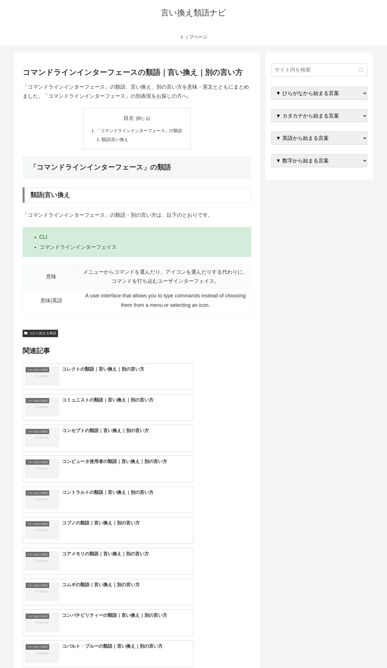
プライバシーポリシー (348, 650)
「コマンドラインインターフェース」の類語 (139, 131)
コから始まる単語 (40, 334)
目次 (128, 118)
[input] (319, 69)
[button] (361, 70)
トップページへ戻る (304, 650)
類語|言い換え (113, 140)
